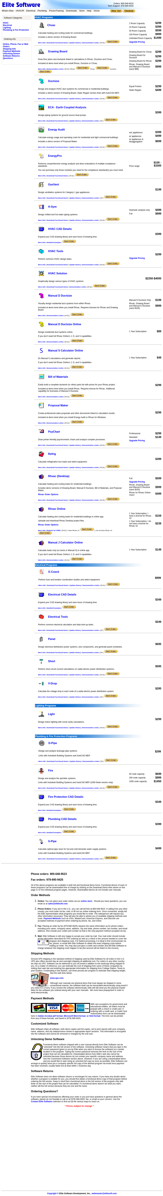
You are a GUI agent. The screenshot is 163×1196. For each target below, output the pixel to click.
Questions (8, 58)
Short (51, 661)
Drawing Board (57, 51)
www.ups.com (56, 978)
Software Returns (11, 56)
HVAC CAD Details (60, 229)
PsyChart (54, 431)
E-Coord (53, 571)
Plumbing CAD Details (62, 819)
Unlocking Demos (11, 53)
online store (87, 901)
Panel (51, 639)
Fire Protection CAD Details (65, 796)
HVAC (5, 23)
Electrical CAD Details (62, 594)
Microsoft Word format (74, 1016)
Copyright (52, 1193)
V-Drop (52, 683)
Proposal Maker (58, 405)
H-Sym (52, 206)
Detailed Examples (54, 242)
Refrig (52, 453)
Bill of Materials (58, 376)
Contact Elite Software (41, 1101)
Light (51, 714)
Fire (50, 770)
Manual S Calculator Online (65, 350)
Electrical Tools (58, 616)
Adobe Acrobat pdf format (50, 1016)
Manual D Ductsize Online (64, 324)
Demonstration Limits (90, 43)
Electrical (7, 25)
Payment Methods (11, 51)
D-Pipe (52, 743)
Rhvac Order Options (48, 494)
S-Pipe (52, 841)
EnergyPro (55, 155)
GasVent (53, 184)
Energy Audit (56, 129)
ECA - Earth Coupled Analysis (67, 107)
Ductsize (53, 81)
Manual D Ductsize (60, 295)
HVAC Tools (55, 251)
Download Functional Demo (57, 43)
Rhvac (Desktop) (58, 476)
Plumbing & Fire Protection (16, 30)
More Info (41, 43)
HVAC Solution (57, 273)
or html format (93, 1016)
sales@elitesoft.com (58, 903)
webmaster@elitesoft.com (104, 1193)
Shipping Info (9, 49)
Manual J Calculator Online (65, 542)
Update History (75, 43)
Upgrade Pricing (137, 42)
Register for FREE (53, 530)
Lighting (7, 27)
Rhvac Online (56, 508)
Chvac (51, 25)
